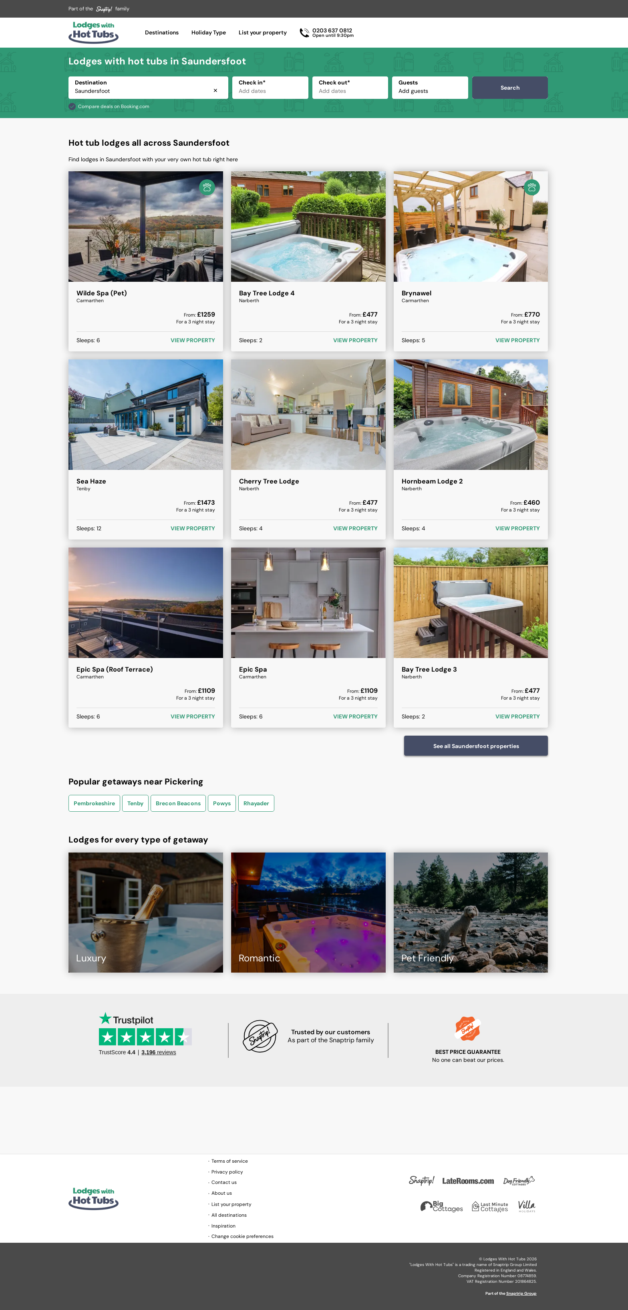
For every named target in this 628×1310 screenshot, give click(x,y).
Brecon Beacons (178, 803)
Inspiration (223, 1226)
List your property (263, 32)
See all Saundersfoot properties (476, 746)
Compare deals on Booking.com (113, 106)
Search (510, 87)
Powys (222, 803)
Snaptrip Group (521, 1293)
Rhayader (256, 803)
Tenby (135, 803)
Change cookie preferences (242, 1236)
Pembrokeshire (94, 803)
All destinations (229, 1215)
